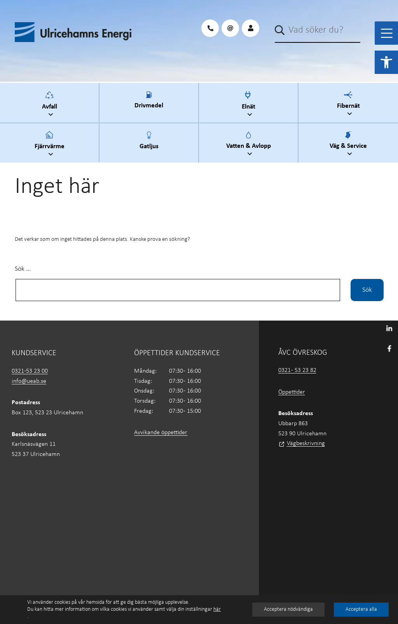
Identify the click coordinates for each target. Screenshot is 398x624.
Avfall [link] (50, 105)
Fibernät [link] (349, 105)
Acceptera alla (361, 609)
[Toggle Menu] (387, 33)
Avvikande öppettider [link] (160, 432)
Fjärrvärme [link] (50, 145)
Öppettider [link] (291, 392)
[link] (386, 62)
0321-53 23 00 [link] (30, 371)
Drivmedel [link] (148, 104)
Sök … (23, 269)
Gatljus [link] (149, 145)
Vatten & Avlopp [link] (249, 145)
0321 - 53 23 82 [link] (297, 370)
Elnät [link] (249, 105)
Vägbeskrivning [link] (306, 443)
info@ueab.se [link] (29, 381)
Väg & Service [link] (349, 145)
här (217, 609)
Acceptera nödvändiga (288, 609)
